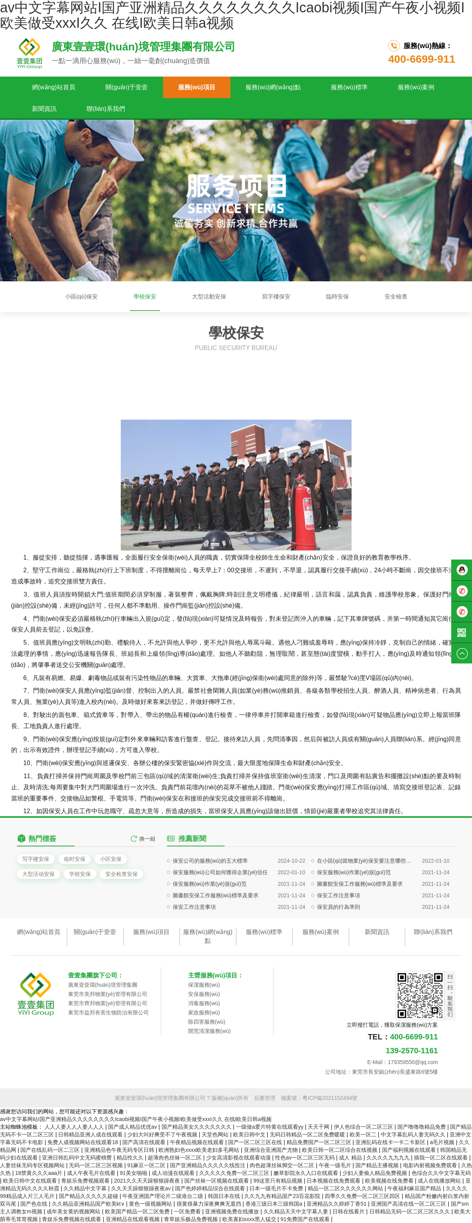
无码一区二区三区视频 (96, 1165)
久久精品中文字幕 (85, 1188)
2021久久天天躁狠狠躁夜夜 (147, 1181)
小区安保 (111, 859)
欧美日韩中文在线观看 (30, 1181)
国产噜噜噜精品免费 (422, 1127)
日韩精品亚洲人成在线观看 (91, 1134)
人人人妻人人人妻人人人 (75, 1127)
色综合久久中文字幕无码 (441, 1173)
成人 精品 (351, 1157)
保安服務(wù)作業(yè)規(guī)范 (354, 909)
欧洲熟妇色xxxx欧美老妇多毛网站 (199, 1150)
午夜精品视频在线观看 (197, 1142)
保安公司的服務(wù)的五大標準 (210, 897)
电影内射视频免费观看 (431, 1165)
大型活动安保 (38, 874)
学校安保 (80, 874)
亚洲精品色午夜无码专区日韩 (120, 1150)
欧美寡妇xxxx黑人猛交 (250, 1219)
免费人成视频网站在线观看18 (83, 1142)
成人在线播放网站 (440, 1181)
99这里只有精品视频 (278, 1181)
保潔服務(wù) (204, 985)
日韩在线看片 (349, 1211)
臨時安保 (289, 296)
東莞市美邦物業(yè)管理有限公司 (107, 994)
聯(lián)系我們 (106, 108)
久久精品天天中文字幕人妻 (297, 1211)
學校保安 (189, 296)
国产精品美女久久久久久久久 (197, 1127)
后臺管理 (264, 1098)
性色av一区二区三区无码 (305, 1157)
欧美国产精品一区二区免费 (138, 1211)
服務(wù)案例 (416, 87)
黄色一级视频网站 (151, 1204)
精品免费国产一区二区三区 (320, 1142)
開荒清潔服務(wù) (209, 1031)
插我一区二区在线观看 (441, 1157)
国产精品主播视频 (377, 1165)
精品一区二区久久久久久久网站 (346, 1188)
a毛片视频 (443, 1142)
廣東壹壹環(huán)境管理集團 (102, 985)
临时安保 (74, 859)
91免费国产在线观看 (305, 1219)
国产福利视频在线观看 (409, 1150)
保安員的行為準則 (338, 944)
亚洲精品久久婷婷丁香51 (337, 1204)
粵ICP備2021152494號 (329, 1098)
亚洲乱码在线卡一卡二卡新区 (391, 1142)
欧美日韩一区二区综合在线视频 (340, 1150)
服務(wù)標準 (349, 87)
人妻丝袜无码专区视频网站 (33, 1165)
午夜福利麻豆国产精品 (415, 1188)
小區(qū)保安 (155, 296)
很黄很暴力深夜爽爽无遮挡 (210, 1204)
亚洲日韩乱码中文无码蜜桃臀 (77, 1157)
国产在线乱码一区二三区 (50, 1150)
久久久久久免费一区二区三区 (235, 1173)
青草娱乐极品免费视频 (191, 1219)
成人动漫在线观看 (174, 1173)
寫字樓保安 (256, 296)
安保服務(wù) (204, 994)
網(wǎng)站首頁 (53, 87)
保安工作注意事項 (338, 932)
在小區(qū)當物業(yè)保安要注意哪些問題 (366, 897)
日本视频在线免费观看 (334, 1181)
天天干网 (319, 1127)
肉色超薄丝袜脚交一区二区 (283, 1165)
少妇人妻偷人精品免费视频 (375, 1173)
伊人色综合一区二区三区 (364, 1127)
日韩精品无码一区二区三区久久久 (410, 1211)
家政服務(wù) (204, 1012)
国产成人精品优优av (133, 1127)
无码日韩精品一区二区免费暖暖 (308, 1134)
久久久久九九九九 (389, 1157)
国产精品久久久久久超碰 (89, 1196)
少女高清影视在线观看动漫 (239, 1157)
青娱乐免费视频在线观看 (72, 1219)
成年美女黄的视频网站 (74, 1211)
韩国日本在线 (225, 1196)
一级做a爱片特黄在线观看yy (270, 1127)
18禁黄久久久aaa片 (39, 1173)
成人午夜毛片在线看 (92, 1173)
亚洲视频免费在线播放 (232, 1211)
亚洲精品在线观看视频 (133, 1219)
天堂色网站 (216, 1134)
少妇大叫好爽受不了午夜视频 (163, 1134)
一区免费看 (188, 1211)
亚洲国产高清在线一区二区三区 (409, 1204)
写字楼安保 (35, 859)
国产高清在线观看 (144, 1142)
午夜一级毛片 (336, 1165)
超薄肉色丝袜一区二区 (175, 1157)
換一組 (147, 848)
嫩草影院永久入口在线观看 (307, 1173)
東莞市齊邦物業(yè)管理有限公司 (107, 1003)
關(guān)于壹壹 (126, 87)
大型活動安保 (222, 296)
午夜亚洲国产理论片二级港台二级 (163, 1196)
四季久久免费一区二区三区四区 (363, 1196)
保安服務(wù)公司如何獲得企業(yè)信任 (220, 909)
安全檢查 (319, 296)
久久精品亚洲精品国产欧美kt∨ (89, 1204)
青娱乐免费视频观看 (86, 1181)
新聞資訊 (44, 108)
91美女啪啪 (134, 1173)
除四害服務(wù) (206, 1022)
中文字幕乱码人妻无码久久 (414, 1134)
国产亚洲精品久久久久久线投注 (208, 1165)
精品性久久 (131, 1157)
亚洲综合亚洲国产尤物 (271, 1150)
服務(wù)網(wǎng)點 (273, 87)
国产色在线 (34, 1204)
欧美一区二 (364, 1134)
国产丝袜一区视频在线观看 (217, 1181)
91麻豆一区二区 (147, 1165)
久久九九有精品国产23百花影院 (283, 1196)
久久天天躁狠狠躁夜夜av (141, 1188)
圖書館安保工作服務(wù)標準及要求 (360, 920)
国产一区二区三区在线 (256, 1142)
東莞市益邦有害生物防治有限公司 (108, 1012)
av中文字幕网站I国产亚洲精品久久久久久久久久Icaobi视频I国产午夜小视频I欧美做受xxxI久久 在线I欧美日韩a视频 (136, 1119)
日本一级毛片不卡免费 (277, 1188)
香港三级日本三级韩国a (274, 1204)
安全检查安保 (121, 874)
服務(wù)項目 (196, 87)
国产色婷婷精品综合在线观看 (211, 1188)
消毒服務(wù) (204, 1003)
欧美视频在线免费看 (390, 1181)
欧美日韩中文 (250, 1134)
